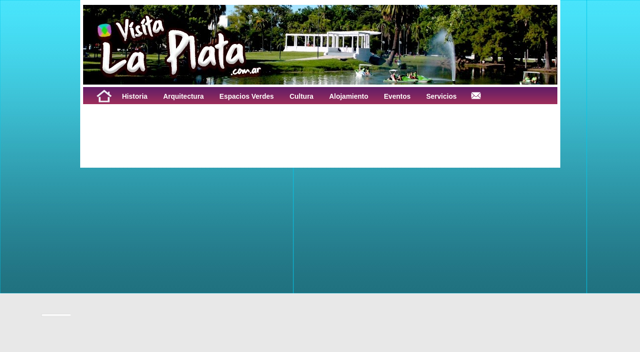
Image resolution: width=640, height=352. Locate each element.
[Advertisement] (204, 126)
